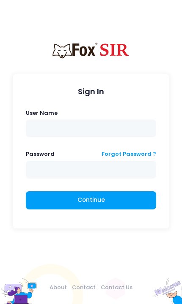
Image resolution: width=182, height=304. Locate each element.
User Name (42, 113)
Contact (84, 287)
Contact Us (116, 287)
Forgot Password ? (129, 154)
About (58, 287)
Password (40, 154)
